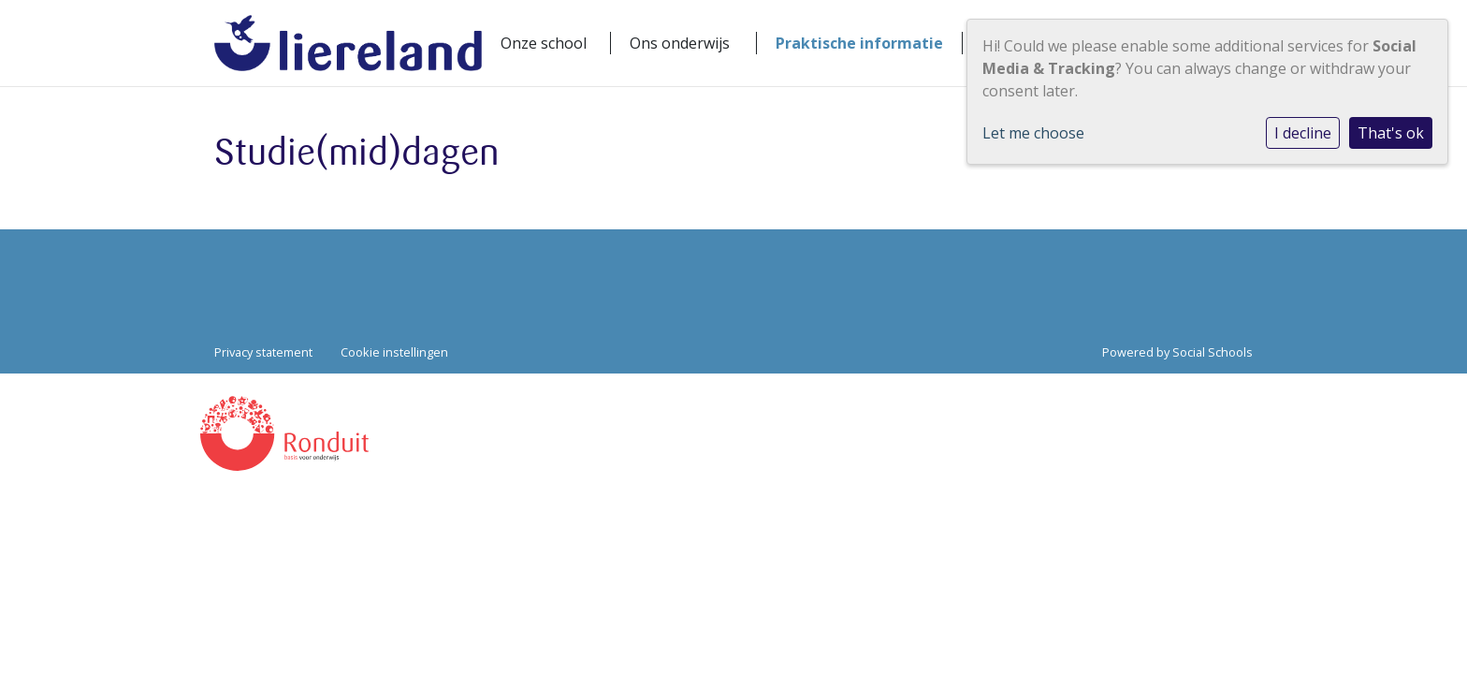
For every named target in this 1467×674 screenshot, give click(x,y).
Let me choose (1033, 133)
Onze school (544, 43)
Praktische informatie (859, 43)
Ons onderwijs (680, 43)
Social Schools (1212, 352)
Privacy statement (263, 352)
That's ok (1391, 133)
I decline (1302, 133)
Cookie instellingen (394, 352)
